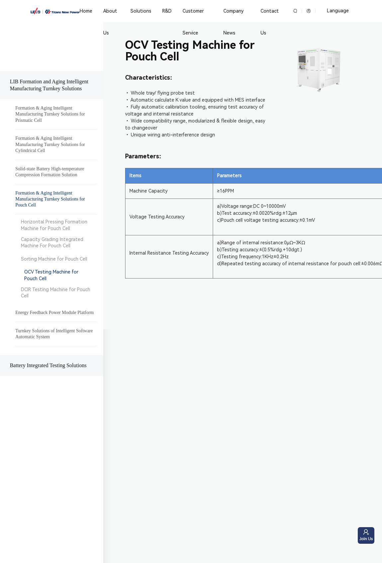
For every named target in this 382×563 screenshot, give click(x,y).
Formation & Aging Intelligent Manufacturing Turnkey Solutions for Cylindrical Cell (50, 144)
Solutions (140, 11)
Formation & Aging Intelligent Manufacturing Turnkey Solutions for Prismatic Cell (50, 114)
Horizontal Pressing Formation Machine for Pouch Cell (54, 225)
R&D (166, 11)
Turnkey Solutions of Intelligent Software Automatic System (54, 333)
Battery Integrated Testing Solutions (48, 365)
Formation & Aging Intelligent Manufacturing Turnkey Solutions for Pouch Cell (50, 199)
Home (86, 11)
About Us (110, 22)
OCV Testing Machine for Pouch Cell (51, 275)
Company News (233, 22)
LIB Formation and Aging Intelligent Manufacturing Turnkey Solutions (49, 85)
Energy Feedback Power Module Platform (54, 312)
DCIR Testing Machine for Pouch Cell (55, 293)
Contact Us (269, 22)
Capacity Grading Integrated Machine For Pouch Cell (52, 243)
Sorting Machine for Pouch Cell (54, 259)
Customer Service (192, 22)
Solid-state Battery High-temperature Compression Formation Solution (49, 171)
